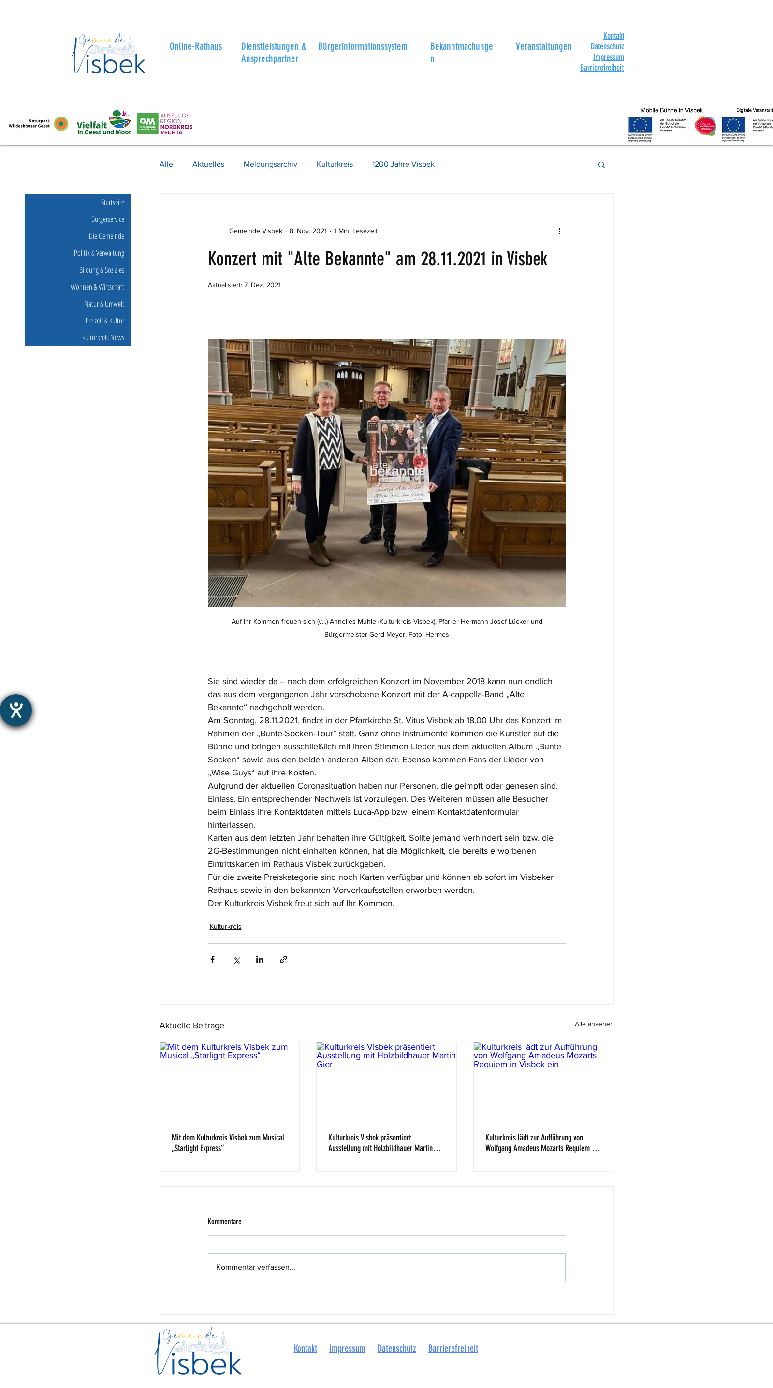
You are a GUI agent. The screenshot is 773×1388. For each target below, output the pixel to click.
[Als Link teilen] (283, 959)
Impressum (608, 57)
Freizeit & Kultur (105, 320)
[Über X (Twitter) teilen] (236, 959)
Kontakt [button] (305, 1348)
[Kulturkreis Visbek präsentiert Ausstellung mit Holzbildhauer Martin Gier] (386, 1081)
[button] (613, 35)
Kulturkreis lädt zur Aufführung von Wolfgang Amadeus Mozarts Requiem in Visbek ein (541, 1143)
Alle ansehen (594, 1024)
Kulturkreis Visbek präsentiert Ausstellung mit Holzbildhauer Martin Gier (380, 1143)
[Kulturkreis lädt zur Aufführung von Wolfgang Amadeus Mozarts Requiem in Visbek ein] (543, 1081)
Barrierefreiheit (453, 1348)
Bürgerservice (107, 219)
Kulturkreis (335, 164)
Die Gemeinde (106, 236)
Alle (166, 164)
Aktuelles (208, 164)
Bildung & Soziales (101, 269)
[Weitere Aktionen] (560, 230)
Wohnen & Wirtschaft (97, 286)
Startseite (112, 202)
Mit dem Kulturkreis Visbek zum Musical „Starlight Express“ (228, 1143)
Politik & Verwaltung (99, 253)
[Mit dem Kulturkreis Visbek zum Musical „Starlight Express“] (230, 1081)
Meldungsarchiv (270, 164)
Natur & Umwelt (104, 303)
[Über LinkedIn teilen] (259, 959)
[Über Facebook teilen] (212, 959)
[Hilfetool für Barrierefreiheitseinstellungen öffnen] (16, 710)
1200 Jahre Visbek (403, 164)
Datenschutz (607, 46)
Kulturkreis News (103, 337)
